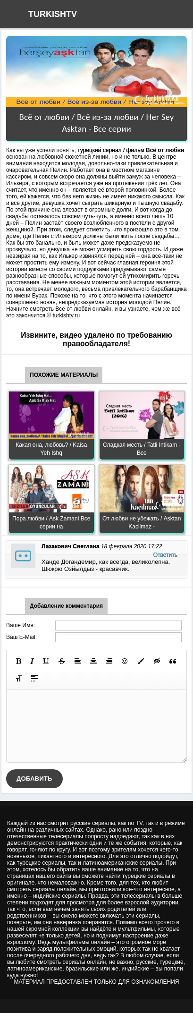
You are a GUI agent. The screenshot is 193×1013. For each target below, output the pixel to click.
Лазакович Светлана (71, 546)
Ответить (165, 555)
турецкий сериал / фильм (110, 150)
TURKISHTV (52, 14)
